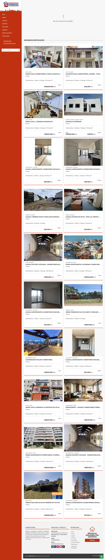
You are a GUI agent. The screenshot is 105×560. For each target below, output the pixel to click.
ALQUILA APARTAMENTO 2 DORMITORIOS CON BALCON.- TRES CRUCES (83, 502)
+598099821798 (7, 41)
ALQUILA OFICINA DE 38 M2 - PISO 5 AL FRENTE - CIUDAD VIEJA (83, 217)
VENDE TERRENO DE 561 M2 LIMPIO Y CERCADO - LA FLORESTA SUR (83, 312)
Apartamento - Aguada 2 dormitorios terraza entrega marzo (83, 407)
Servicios (4, 23)
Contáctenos (5, 36)
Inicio (3, 14)
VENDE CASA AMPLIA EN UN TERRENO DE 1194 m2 (42, 502)
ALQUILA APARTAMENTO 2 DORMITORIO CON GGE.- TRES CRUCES (43, 312)
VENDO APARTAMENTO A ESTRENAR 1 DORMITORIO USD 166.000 (83, 264)
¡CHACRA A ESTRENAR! (74, 122)
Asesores (4, 30)
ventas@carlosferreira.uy (9, 43)
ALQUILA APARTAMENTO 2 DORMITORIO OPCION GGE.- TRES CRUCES (83, 169)
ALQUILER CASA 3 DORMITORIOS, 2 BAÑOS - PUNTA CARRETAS (83, 74)
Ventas (4, 17)
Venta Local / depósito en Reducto (39, 122)
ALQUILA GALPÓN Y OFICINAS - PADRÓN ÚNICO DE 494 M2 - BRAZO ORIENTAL (43, 264)
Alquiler (4, 20)
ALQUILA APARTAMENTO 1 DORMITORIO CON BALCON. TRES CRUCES (43, 169)
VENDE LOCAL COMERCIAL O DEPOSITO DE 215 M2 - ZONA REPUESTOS (43, 407)
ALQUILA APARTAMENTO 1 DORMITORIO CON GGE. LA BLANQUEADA (83, 360)
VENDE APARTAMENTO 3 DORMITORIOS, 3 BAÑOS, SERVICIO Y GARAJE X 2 (43, 455)
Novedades (5, 26)
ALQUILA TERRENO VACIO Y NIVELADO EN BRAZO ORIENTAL (43, 217)
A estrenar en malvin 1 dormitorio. (38, 360)
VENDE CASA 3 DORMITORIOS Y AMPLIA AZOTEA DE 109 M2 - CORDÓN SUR (43, 74)
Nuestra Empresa (7, 33)
